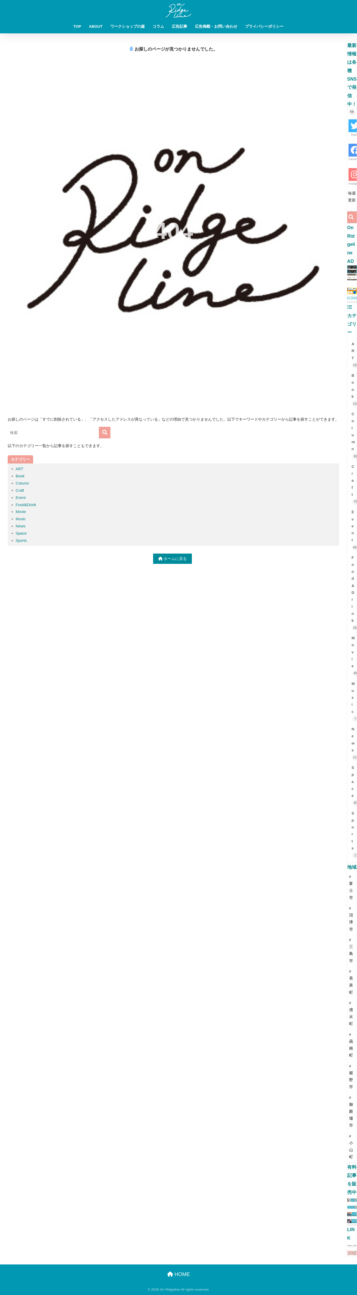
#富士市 (351, 887)
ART (19, 469)
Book (20, 476)
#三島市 (351, 950)
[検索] (104, 432)
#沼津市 (351, 918)
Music (21, 519)
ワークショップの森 (127, 26)
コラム (158, 26)
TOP (77, 26)
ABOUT (95, 26)
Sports (21, 540)
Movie (21, 511)
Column (22, 483)
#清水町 (351, 1013)
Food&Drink (26, 504)
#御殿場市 (351, 1112)
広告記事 (179, 26)
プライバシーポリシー (264, 26)
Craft (20, 490)
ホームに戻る (172, 558)
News (20, 526)
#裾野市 (351, 1076)
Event (21, 497)
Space (21, 533)
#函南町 (351, 1045)
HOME (178, 1274)
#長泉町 (351, 981)
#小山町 (351, 1146)
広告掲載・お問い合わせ (216, 26)
